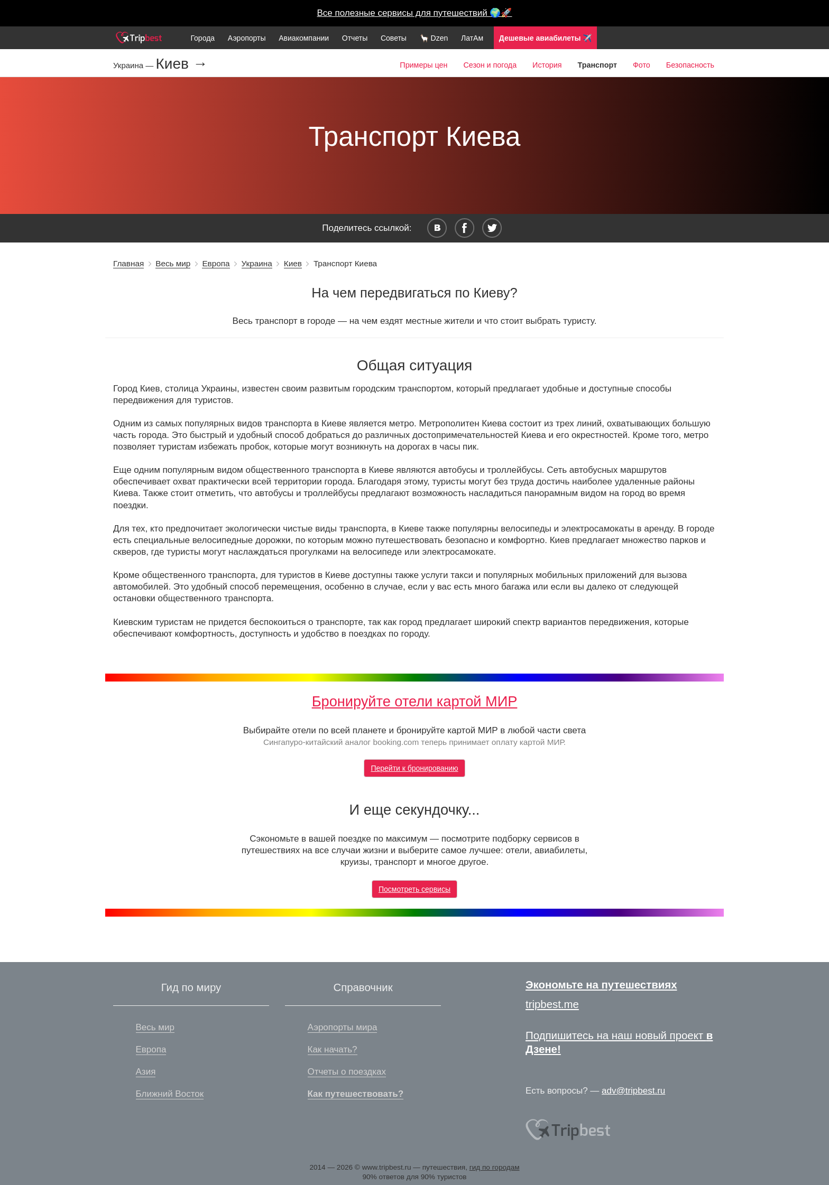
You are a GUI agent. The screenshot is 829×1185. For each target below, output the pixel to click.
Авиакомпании (304, 38)
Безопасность (690, 65)
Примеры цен (423, 65)
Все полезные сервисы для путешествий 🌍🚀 (414, 13)
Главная (128, 263)
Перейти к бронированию (414, 768)
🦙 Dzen (434, 38)
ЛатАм (472, 38)
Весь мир (172, 263)
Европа (215, 263)
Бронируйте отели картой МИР (415, 701)
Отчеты (354, 38)
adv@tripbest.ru (633, 1091)
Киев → (181, 64)
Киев (293, 263)
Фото (641, 65)
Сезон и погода (490, 65)
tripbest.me (552, 1004)
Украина (257, 263)
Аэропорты (247, 38)
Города (202, 38)
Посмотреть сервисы (414, 889)
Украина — (134, 65)
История (546, 65)
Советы (394, 38)
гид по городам (494, 1167)
